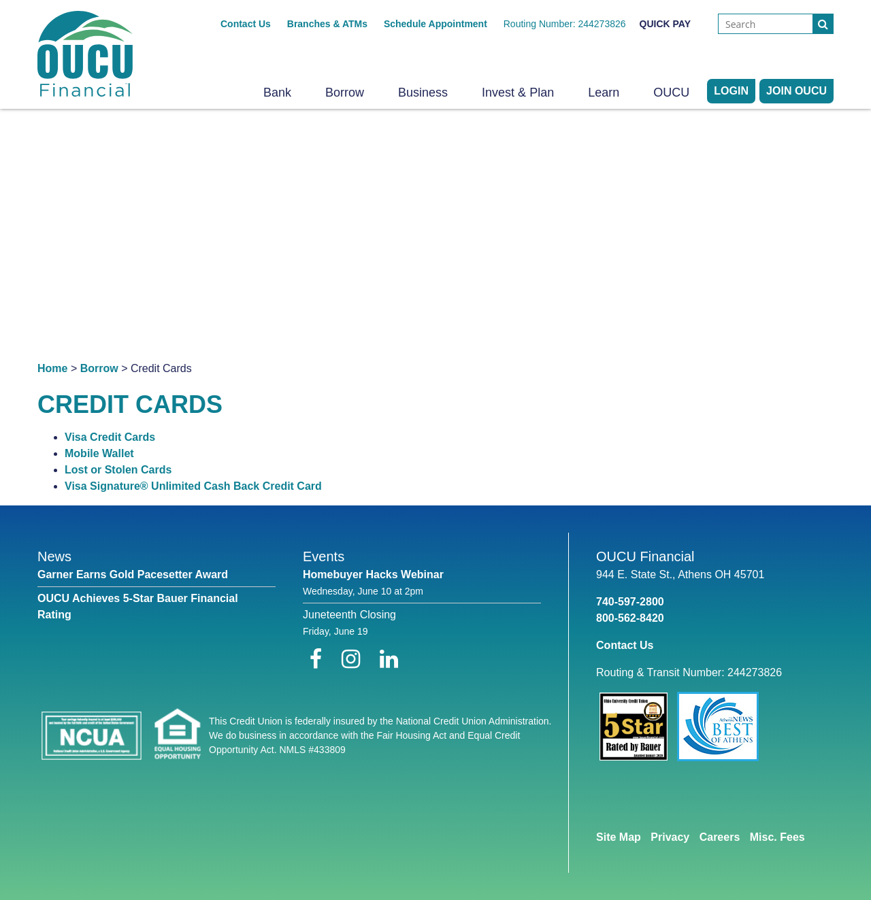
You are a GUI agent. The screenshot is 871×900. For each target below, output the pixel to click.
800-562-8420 (630, 618)
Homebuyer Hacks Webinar (373, 574)
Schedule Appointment (435, 23)
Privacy (670, 837)
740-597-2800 (630, 601)
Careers (720, 837)
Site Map (618, 837)
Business (423, 92)
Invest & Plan (518, 92)
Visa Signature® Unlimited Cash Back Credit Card (193, 486)
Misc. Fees (777, 837)
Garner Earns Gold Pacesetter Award (132, 574)
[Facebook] (319, 659)
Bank (277, 92)
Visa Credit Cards (110, 437)
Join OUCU (796, 91)
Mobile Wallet (99, 453)
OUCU (671, 92)
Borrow (344, 92)
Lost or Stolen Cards (118, 470)
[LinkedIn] (389, 659)
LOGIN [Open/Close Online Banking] (731, 91)
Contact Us (245, 23)
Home (52, 368)
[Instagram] (354, 659)
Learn (603, 92)
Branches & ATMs (327, 23)
